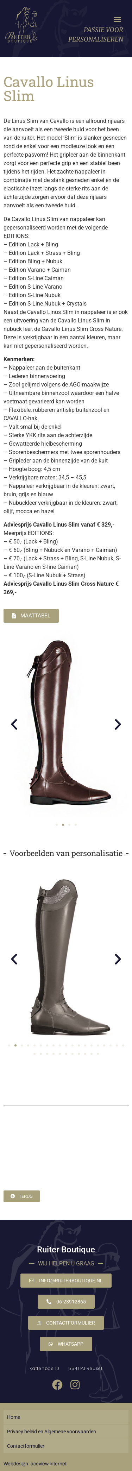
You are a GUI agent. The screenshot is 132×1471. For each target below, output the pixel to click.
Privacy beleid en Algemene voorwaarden (51, 1431)
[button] (117, 19)
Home (13, 1417)
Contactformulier (25, 1446)
